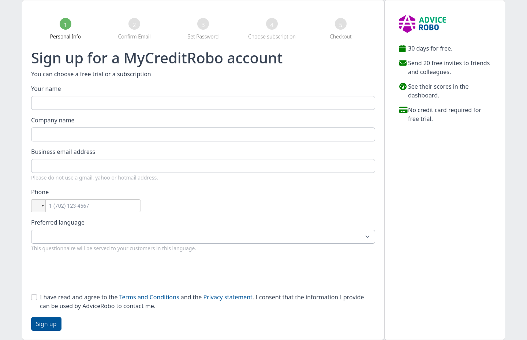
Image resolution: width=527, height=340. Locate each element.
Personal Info (65, 36)
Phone (40, 192)
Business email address (63, 152)
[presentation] (86, 272)
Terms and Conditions (149, 297)
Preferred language (58, 222)
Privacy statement (227, 297)
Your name (46, 89)
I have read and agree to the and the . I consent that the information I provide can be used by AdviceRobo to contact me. (202, 301)
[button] (38, 206)
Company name (53, 120)
